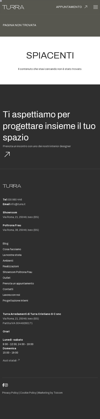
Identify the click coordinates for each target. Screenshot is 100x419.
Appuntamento (69, 6)
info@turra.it (18, 204)
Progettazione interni (15, 300)
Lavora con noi (11, 295)
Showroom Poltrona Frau (17, 272)
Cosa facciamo (12, 249)
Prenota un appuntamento (18, 283)
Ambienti (8, 260)
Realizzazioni (11, 266)
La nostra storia (12, 255)
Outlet (6, 277)
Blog (5, 243)
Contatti (8, 289)
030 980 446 (14, 199)
